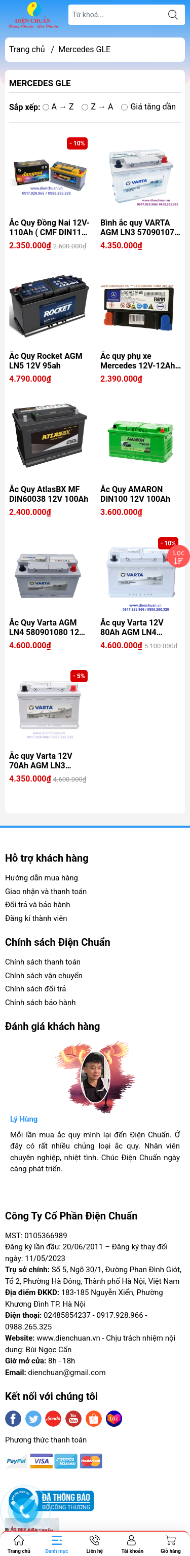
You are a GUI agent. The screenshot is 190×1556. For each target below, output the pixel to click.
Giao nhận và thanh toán (46, 891)
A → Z (58, 107)
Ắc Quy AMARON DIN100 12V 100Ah (135, 494)
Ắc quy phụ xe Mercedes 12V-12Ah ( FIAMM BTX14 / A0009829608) (140, 361)
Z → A (97, 107)
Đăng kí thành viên (36, 918)
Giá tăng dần (148, 107)
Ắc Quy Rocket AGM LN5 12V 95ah (46, 361)
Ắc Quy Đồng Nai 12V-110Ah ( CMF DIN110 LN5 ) (49, 227)
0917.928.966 (119, 1315)
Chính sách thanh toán (43, 962)
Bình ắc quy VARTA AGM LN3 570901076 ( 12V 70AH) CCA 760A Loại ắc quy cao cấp (139, 227)
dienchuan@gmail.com (66, 1372)
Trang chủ (27, 49)
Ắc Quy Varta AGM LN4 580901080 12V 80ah (47, 627)
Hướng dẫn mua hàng (41, 877)
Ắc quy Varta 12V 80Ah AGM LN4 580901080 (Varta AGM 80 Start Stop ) (136, 627)
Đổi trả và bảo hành (37, 904)
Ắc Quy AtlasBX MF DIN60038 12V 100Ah (48, 494)
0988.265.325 (28, 1326)
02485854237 (67, 1315)
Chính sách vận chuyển (44, 975)
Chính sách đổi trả (35, 988)
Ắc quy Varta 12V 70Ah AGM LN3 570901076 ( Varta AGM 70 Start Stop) (44, 760)
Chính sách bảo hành (40, 1002)
